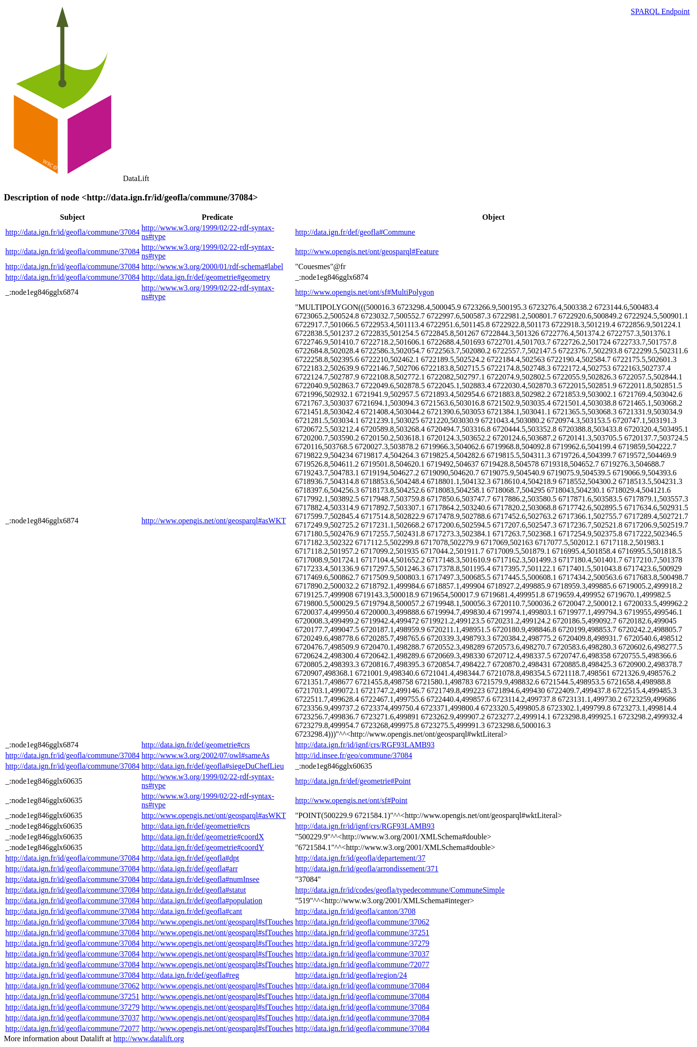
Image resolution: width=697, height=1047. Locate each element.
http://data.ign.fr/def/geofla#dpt (190, 858)
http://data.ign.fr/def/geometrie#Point (353, 781)
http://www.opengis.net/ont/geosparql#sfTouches (217, 922)
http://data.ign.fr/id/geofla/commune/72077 (362, 964)
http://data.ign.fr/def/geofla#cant (191, 911)
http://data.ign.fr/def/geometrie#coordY (202, 847)
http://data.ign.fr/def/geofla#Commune (355, 232)
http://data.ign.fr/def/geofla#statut (193, 890)
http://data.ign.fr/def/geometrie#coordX (202, 837)
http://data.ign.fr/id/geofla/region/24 (351, 975)
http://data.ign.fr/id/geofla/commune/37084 (72, 232)
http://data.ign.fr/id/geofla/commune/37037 (362, 954)
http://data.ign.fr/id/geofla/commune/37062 (362, 922)
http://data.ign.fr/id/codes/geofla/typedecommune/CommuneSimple (400, 890)
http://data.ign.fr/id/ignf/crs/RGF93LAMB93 (365, 745)
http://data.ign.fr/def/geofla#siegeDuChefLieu (212, 766)
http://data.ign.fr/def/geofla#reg (190, 975)
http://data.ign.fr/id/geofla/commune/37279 (362, 943)
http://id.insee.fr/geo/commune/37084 (353, 755)
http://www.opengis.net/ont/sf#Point (351, 800)
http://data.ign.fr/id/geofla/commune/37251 (362, 932)
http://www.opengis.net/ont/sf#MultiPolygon (364, 292)
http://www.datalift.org (148, 1038)
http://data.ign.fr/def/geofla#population (201, 900)
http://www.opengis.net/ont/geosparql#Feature (367, 251)
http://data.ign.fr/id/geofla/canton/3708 (355, 911)
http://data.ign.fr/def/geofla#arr (189, 869)
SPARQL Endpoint (660, 11)
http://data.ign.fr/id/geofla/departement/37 (360, 858)
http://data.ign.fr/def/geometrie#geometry (205, 277)
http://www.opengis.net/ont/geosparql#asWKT (213, 520)
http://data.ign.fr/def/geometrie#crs (195, 745)
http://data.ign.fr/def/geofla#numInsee (200, 879)
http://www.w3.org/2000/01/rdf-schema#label (212, 266)
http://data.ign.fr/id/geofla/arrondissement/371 (367, 869)
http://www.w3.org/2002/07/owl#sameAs (205, 755)
